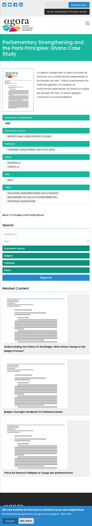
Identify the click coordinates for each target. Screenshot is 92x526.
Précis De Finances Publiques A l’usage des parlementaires (38, 472)
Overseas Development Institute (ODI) (31, 149)
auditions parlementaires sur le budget (33, 193)
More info (66, 514)
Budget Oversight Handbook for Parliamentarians (33, 411)
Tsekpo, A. (13, 166)
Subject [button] (8, 255)
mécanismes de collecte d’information (32, 197)
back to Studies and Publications (23, 215)
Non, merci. (26, 521)
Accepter (10, 521)
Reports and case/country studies (29, 136)
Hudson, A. (14, 162)
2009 (10, 180)
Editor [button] (7, 270)
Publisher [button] (9, 262)
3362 (7, 123)
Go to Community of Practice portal (67, 11)
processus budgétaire (21, 201)
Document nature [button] (14, 248)
